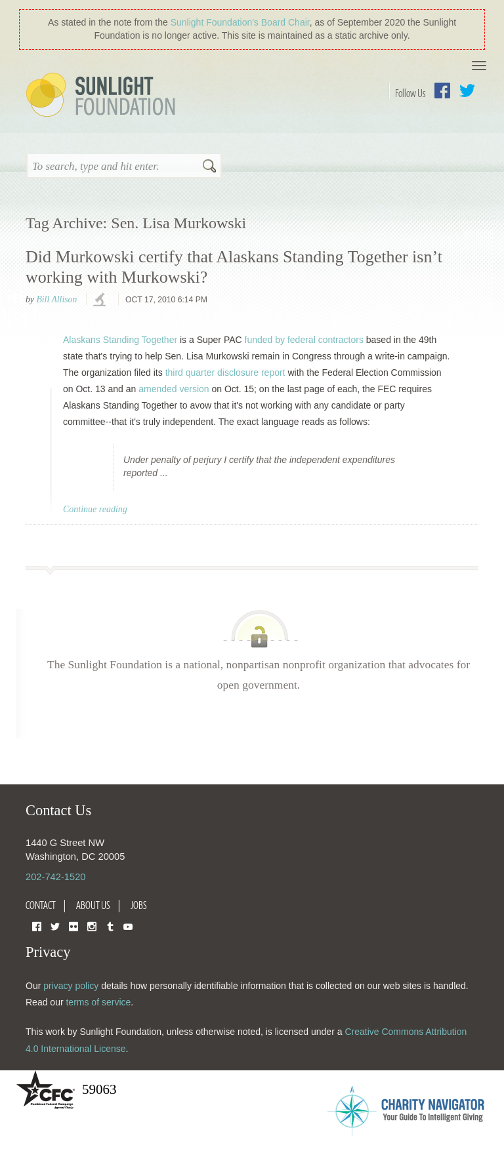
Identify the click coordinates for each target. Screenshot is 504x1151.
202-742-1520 (55, 877)
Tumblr (110, 925)
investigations (101, 300)
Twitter (467, 90)
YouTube (128, 925)
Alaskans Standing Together (120, 339)
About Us (93, 905)
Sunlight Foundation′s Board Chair (240, 22)
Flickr (73, 925)
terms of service (98, 1002)
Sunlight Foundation (103, 95)
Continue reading (95, 509)
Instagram (91, 925)
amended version (173, 389)
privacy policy (70, 985)
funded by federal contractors (304, 339)
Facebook (442, 90)
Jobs (139, 905)
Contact (41, 905)
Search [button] (209, 167)
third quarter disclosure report (225, 372)
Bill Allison (56, 299)
